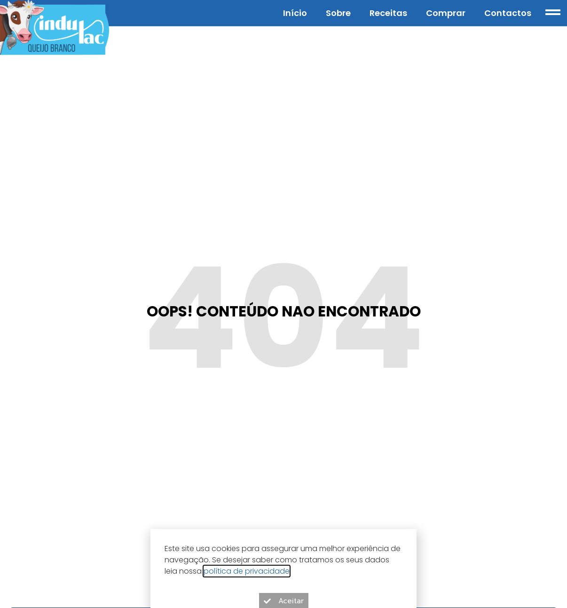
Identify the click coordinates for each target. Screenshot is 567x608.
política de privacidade (247, 578)
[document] (283, 304)
